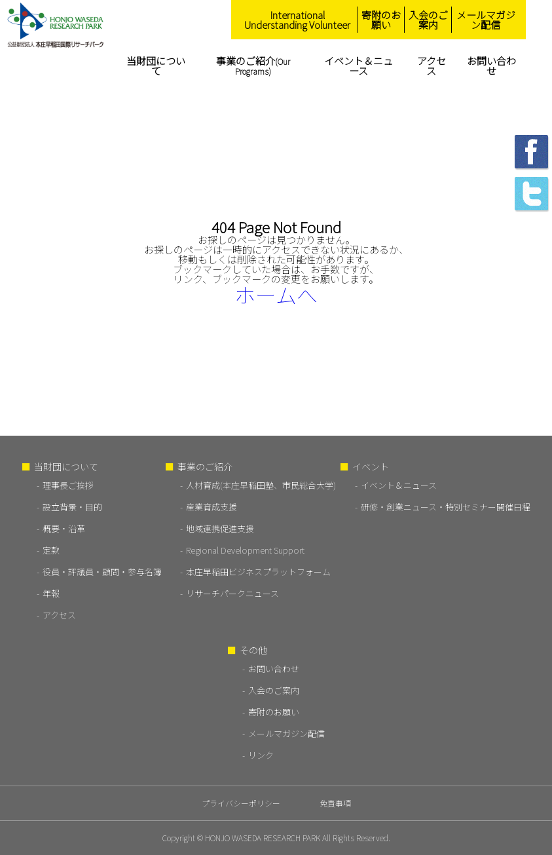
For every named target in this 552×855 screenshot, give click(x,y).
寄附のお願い (381, 19)
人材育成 (261, 485)
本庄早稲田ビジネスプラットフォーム (258, 571)
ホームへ (276, 294)
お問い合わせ (491, 65)
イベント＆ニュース (358, 65)
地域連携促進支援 (220, 528)
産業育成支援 (211, 507)
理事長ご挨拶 (68, 485)
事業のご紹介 (253, 65)
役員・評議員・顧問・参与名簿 (102, 571)
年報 (51, 593)
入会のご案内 (428, 19)
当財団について (155, 65)
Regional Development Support (245, 550)
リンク (261, 755)
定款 (51, 550)
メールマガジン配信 (485, 19)
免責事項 (335, 802)
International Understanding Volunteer (297, 19)
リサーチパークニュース (232, 593)
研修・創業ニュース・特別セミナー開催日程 (445, 507)
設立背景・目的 (72, 507)
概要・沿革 (64, 528)
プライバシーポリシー (241, 802)
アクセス (431, 65)
